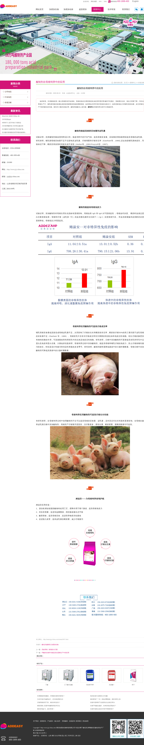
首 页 (125, 82)
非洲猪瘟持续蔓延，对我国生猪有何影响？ (51, 696)
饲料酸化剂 (91, 728)
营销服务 (65, 721)
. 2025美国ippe (6, 119)
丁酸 (46, 685)
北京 (79, 735)
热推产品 (36, 735)
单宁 (133, 685)
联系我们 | (79, 721)
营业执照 (85, 721)
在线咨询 (72, 721)
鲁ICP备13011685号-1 (40, 733)
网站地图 (94, 1)
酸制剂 (48, 644)
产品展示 (50, 721)
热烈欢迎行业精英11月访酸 (99, 696)
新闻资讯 (43, 721)
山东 (49, 735)
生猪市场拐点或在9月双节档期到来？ (102, 709)
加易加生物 (54, 9)
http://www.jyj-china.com (15, 169)
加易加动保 (68, 9)
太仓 (56, 735)
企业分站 (86, 1)
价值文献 (141, 82)
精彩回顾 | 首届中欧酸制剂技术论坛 (48, 706)
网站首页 (39, 9)
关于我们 (36, 721)
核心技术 (57, 721)
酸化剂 (44, 644)
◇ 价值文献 (7, 102)
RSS (100, 1)
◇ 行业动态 (7, 97)
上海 (75, 735)
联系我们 (126, 9)
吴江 (66, 735)
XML (105, 1)
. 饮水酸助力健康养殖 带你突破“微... (12, 129)
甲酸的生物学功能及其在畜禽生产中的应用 (55, 652)
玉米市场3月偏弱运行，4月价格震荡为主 (50, 699)
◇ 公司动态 (7, 92)
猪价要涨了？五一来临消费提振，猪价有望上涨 (105, 699)
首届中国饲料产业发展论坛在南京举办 (102, 702)
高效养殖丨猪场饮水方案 (50, 649)
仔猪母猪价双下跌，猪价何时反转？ (48, 702)
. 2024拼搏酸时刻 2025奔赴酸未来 (12, 126)
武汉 (72, 735)
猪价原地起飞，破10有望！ (46, 709)
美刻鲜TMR (90, 685)
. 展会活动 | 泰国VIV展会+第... (11, 116)
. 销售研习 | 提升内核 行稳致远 (11, 122)
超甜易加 (83, 9)
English (135, 1)
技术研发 (111, 9)
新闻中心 (97, 9)
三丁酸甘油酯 (68, 685)
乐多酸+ (111, 685)
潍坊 (53, 735)
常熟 (59, 735)
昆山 (62, 735)
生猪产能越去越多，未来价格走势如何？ (103, 706)
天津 (69, 735)
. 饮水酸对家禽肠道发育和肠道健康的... (13, 132)
